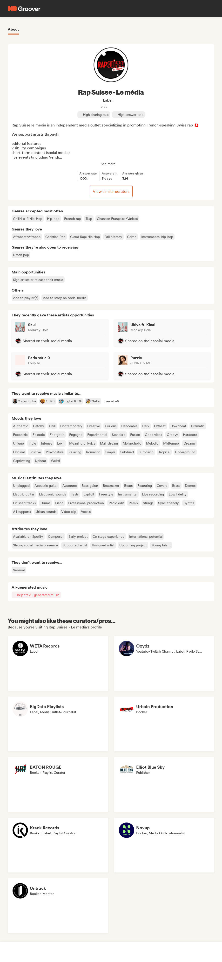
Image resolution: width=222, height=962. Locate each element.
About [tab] (13, 29)
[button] (111, 401)
